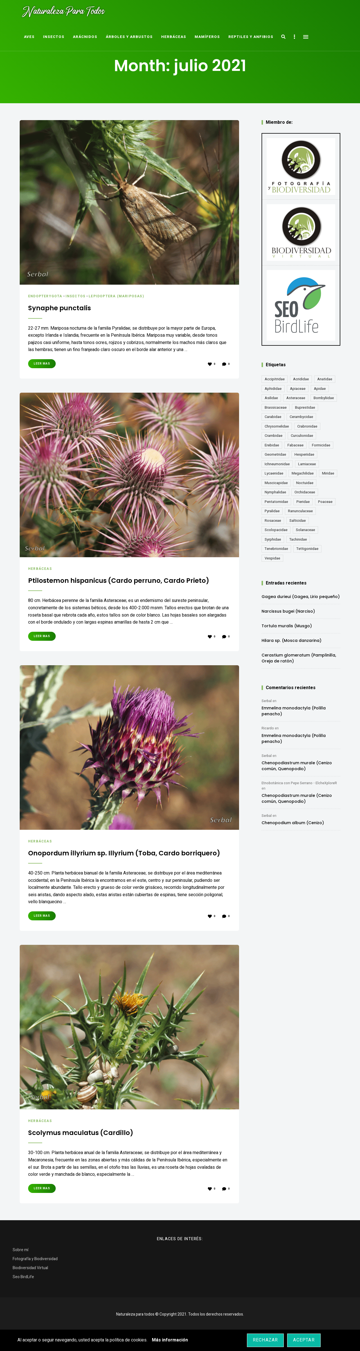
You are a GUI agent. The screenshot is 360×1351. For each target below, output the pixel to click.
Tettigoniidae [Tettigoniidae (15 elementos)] (307, 548)
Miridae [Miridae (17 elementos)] (328, 473)
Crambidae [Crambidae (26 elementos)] (273, 435)
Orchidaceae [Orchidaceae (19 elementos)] (304, 492)
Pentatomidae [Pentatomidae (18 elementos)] (276, 501)
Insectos (53, 36)
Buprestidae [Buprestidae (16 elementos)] (305, 407)
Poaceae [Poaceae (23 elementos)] (325, 501)
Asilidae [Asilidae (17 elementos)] (271, 398)
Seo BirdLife (23, 1296)
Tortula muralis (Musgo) (287, 626)
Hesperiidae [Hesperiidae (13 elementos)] (304, 454)
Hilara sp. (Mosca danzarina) (291, 640)
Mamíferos (207, 36)
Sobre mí (20, 1269)
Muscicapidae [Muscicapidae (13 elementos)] (276, 482)
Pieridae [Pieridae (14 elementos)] (303, 501)
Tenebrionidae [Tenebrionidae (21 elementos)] (276, 548)
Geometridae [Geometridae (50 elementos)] (275, 454)
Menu (305, 36)
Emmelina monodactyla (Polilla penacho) (294, 711)
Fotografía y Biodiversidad (35, 1278)
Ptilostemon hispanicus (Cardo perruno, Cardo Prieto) (122, 585)
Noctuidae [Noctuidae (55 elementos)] (304, 482)
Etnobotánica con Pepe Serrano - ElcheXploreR (299, 783)
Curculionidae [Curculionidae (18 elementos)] (302, 435)
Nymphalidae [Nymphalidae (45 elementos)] (275, 492)
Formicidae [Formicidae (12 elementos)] (321, 445)
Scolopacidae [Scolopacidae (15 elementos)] (276, 529)
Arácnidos (85, 36)
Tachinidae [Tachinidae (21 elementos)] (298, 539)
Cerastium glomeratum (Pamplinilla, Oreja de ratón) (299, 658)
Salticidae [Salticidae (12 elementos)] (297, 520)
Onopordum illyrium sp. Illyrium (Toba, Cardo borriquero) (119, 867)
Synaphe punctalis (66, 307)
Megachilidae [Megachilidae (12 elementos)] (303, 473)
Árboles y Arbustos (129, 36)
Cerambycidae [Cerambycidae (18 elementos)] (301, 416)
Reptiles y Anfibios (250, 36)
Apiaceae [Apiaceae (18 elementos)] (297, 388)
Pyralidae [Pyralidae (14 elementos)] (272, 511)
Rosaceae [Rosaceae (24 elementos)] (273, 520)
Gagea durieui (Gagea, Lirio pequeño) (301, 596)
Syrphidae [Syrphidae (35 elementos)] (273, 539)
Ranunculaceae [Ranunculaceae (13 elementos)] (300, 511)
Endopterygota (46, 296)
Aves (29, 36)
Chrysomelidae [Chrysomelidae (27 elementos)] (277, 426)
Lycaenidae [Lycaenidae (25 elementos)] (274, 473)
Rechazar (265, 1340)
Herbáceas (173, 36)
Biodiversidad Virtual (30, 1287)
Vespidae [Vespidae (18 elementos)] (272, 558)
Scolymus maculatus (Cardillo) (92, 1152)
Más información (170, 1340)
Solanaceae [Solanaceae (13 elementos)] (305, 529)
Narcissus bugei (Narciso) (288, 611)
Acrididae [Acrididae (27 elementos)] (301, 379)
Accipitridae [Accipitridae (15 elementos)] (275, 379)
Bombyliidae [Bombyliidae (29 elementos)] (324, 398)
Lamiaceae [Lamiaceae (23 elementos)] (307, 464)
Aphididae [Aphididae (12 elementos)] (273, 388)
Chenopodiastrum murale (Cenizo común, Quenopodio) (297, 766)
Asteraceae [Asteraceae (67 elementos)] (295, 398)
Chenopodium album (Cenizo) (293, 823)
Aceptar (303, 1340)
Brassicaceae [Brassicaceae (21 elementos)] (276, 407)
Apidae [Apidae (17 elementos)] (320, 388)
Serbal (267, 700)
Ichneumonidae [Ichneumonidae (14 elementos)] (277, 464)
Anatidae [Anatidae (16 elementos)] (324, 379)
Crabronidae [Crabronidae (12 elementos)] (307, 426)
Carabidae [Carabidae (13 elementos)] (273, 416)
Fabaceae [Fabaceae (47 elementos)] (295, 445)
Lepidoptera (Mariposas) (121, 296)
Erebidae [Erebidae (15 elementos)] (272, 445)
